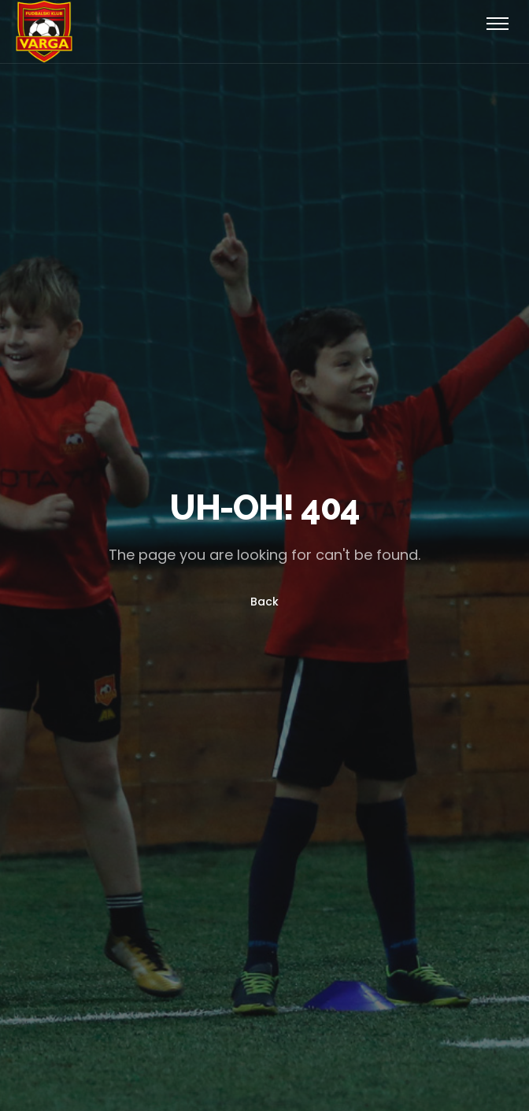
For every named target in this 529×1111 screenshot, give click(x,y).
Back (264, 602)
